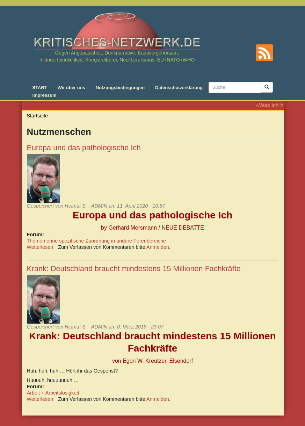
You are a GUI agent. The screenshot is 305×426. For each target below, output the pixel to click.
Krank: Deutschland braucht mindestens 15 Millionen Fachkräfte (134, 268)
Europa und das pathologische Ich (84, 147)
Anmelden (157, 247)
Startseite (37, 115)
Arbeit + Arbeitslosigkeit (53, 393)
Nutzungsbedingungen (120, 87)
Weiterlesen (40, 247)
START (39, 87)
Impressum (44, 95)
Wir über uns (71, 87)
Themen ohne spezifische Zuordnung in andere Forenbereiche (96, 241)
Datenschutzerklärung (179, 87)
